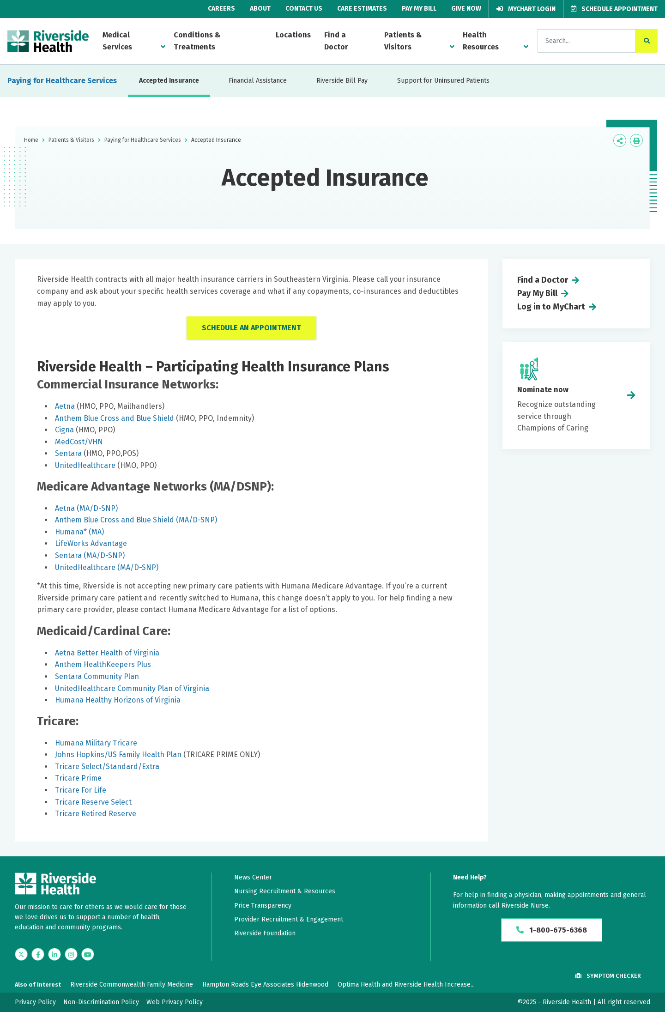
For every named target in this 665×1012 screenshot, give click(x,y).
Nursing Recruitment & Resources (284, 891)
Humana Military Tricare (96, 743)
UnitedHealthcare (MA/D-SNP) (106, 567)
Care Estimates (362, 8)
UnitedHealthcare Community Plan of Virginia (132, 688)
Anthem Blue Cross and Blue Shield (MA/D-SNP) (136, 519)
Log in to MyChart (551, 307)
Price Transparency (262, 905)
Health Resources (481, 40)
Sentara (68, 453)
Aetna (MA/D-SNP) (86, 508)
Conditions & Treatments (197, 40)
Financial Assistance (258, 81)
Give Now (466, 8)
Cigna (64, 429)
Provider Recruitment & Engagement (288, 919)
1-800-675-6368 (551, 930)
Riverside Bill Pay (342, 81)
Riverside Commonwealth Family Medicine (131, 984)
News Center (253, 877)
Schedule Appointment (614, 9)
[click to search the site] (647, 41)
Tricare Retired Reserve (95, 813)
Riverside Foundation (265, 933)
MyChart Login (526, 9)
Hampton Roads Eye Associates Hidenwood (265, 984)
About (260, 8)
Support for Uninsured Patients (443, 81)
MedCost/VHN (79, 441)
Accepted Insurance (169, 81)
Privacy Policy (35, 1002)
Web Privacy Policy (174, 1002)
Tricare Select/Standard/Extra (107, 766)
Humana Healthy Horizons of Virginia (118, 700)
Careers (221, 8)
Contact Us (303, 8)
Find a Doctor (336, 40)
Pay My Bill (419, 8)
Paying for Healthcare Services (62, 80)
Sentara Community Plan (97, 676)
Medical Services (117, 40)
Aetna (65, 406)
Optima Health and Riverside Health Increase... (406, 984)
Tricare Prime (78, 778)
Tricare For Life (80, 790)
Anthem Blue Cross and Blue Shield (114, 418)
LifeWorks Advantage (91, 543)
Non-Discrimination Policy (101, 1002)
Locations (293, 34)
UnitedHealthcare (85, 465)
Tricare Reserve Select (93, 802)
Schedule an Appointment (251, 327)
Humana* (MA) (79, 531)
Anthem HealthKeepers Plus (103, 664)
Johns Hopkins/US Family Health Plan (118, 754)
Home (31, 140)
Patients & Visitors (403, 40)
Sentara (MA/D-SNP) (90, 555)
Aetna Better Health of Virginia (107, 652)
